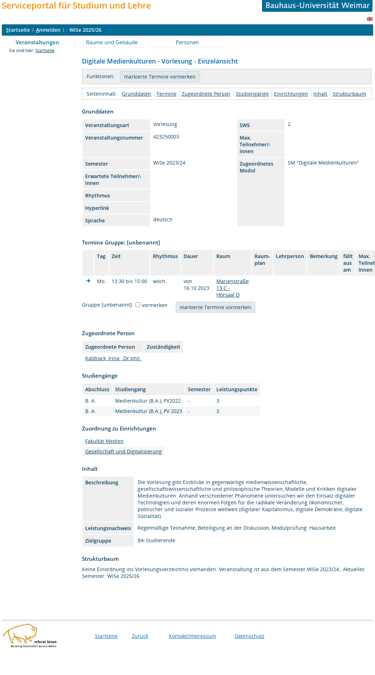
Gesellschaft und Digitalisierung (123, 451)
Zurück (140, 636)
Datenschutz (249, 636)
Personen (187, 42)
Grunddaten (136, 93)
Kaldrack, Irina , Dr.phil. (113, 358)
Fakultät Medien (104, 441)
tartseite (18, 29)
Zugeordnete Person (206, 93)
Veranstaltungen (37, 42)
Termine (166, 93)
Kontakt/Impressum (192, 636)
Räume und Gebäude (112, 42)
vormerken (155, 305)
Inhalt (320, 93)
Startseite (45, 50)
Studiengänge (252, 93)
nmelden (48, 29)
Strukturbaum (349, 93)
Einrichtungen (291, 93)
